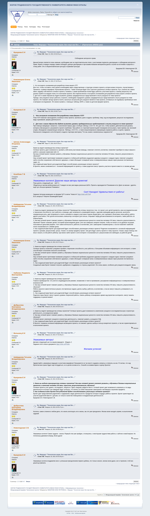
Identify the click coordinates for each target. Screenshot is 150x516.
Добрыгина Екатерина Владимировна (18, 307)
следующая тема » (134, 38)
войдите (55, 12)
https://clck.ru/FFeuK (63, 344)
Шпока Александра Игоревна (21, 143)
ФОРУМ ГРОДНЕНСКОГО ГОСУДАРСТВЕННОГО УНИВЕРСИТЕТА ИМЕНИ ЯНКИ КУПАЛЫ (48, 5)
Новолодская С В (21, 428)
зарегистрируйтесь (66, 12)
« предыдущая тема (122, 38)
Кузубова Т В (19, 174)
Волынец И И (19, 333)
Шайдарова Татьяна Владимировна (21, 205)
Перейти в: (100, 494)
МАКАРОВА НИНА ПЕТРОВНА (57, 34)
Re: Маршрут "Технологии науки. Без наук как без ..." (56, 52)
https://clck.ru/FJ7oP (84, 194)
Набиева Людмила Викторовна (21, 274)
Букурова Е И (19, 52)
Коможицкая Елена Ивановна (21, 80)
